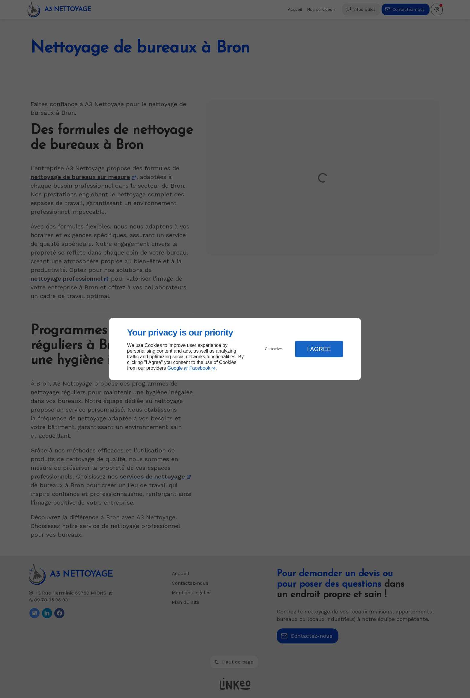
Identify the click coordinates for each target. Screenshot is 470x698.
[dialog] (235, 349)
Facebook (199, 368)
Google (175, 368)
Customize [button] (273, 349)
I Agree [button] (319, 349)
